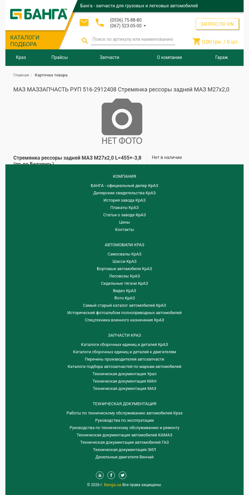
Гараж (221, 57)
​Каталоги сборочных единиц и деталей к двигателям (124, 351)
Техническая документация (124, 403)
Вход (200, 17)
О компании (169, 57)
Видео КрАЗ (124, 290)
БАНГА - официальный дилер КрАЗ (124, 185)
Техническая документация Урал (124, 373)
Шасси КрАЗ (124, 261)
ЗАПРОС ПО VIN (217, 24)
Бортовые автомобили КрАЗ (124, 268)
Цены (124, 222)
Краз (21, 57)
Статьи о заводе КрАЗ (124, 214)
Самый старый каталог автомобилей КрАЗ (124, 305)
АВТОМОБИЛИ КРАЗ (124, 244)
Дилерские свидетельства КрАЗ (124, 192)
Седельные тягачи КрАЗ (124, 283)
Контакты (124, 229)
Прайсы (59, 57)
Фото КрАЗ (124, 298)
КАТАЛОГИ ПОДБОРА (24, 40)
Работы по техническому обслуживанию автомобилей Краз (124, 413)
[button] (128, 25)
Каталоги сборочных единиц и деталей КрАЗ (124, 344)
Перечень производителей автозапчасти (124, 359)
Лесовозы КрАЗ (124, 276)
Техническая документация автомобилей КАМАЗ (124, 435)
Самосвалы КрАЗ (124, 254)
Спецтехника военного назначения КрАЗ (124, 320)
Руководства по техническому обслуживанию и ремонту (124, 427)
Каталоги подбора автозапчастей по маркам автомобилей (124, 366)
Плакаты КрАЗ (124, 207)
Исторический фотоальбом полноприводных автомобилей (124, 312)
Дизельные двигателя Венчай (125, 457)
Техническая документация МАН (124, 381)
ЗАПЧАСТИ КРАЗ (124, 335)
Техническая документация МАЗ (124, 388)
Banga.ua (113, 484)
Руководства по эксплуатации (124, 420)
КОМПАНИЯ (124, 176)
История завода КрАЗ (125, 200)
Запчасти (109, 57)
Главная (21, 75)
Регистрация (221, 17)
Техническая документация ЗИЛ (124, 449)
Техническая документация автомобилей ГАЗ (124, 442)
